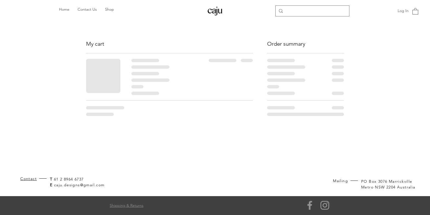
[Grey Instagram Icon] (325, 205)
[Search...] (312, 11)
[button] (415, 11)
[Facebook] (310, 205)
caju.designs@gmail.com (79, 184)
